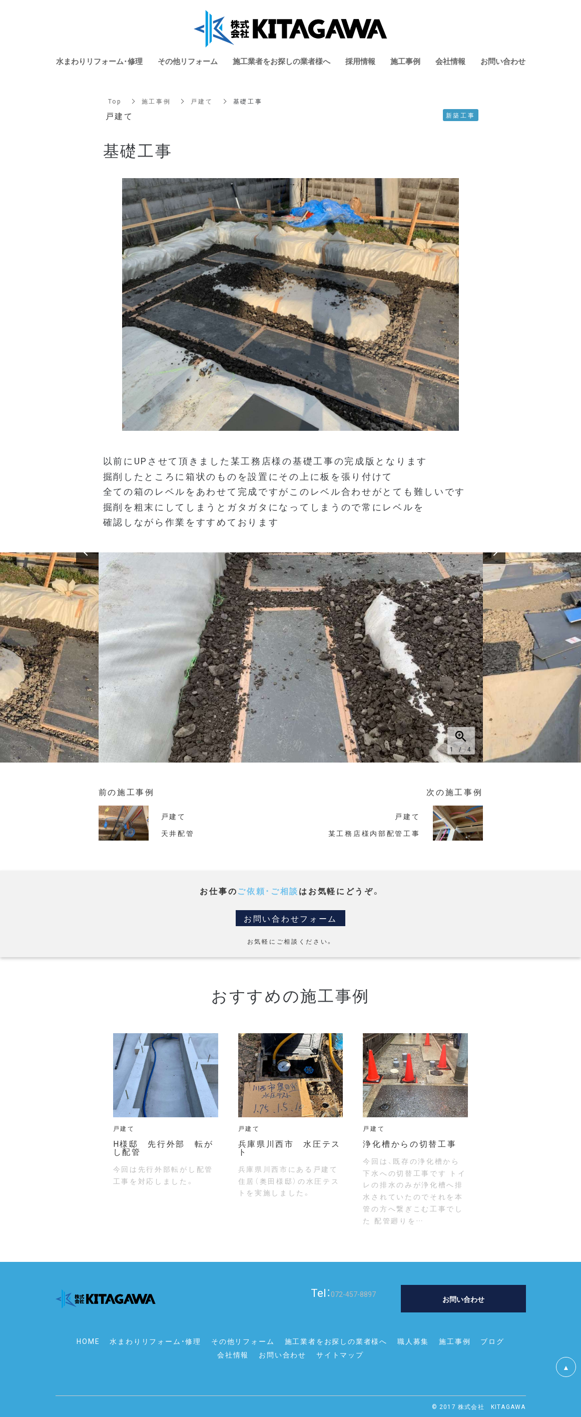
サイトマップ (340, 1354)
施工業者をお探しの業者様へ (336, 1341)
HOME (88, 1341)
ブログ (492, 1341)
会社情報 (233, 1354)
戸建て (202, 101)
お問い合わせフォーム (290, 918)
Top (115, 101)
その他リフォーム (242, 1341)
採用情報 (360, 61)
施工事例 (156, 101)
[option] (291, 657)
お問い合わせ (282, 1354)
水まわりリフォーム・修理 (155, 1341)
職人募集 (413, 1341)
